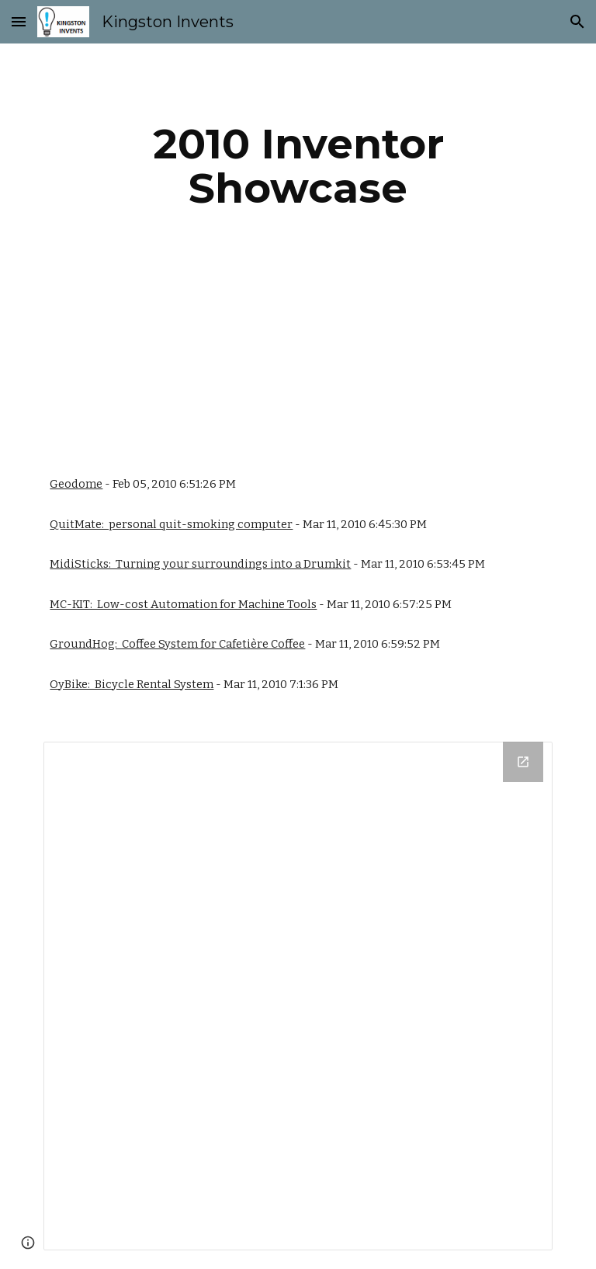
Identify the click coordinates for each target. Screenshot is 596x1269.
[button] (18, 21)
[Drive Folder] (297, 996)
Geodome (76, 484)
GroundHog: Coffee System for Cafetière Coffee (177, 644)
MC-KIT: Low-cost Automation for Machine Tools (183, 604)
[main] (297, 166)
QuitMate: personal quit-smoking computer (171, 524)
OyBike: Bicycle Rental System (131, 684)
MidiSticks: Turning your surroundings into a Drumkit (200, 564)
